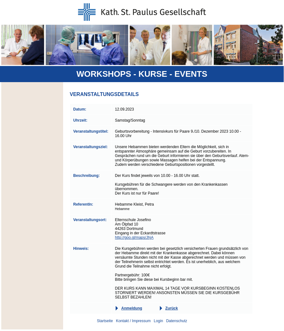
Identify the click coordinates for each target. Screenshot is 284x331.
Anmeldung (131, 308)
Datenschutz (176, 321)
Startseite (105, 321)
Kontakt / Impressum (133, 321)
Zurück (171, 308)
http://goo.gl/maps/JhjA (134, 237)
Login (158, 321)
